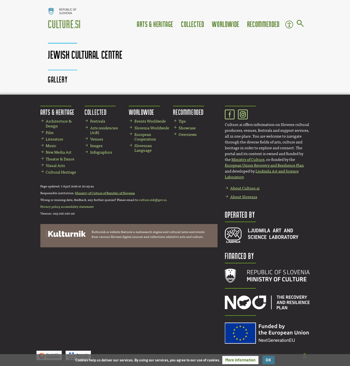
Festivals (97, 121)
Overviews (188, 134)
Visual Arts (55, 165)
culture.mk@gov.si (152, 200)
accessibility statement (77, 207)
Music (51, 145)
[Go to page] (300, 24)
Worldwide (225, 24)
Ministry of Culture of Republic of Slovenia (105, 193)
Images (96, 145)
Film (49, 132)
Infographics (101, 152)
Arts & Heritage (155, 24)
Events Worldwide (150, 121)
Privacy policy (50, 207)
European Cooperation (145, 136)
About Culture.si (245, 188)
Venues (96, 139)
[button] (240, 360)
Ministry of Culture (247, 159)
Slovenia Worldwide (151, 128)
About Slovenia (243, 197)
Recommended (263, 24)
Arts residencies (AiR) (104, 130)
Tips (182, 121)
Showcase (187, 128)
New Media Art (58, 152)
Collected (192, 24)
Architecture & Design (59, 123)
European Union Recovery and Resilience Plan (264, 165)
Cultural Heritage (61, 172)
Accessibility (289, 24)
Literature (54, 139)
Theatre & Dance (60, 159)
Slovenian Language (143, 148)
